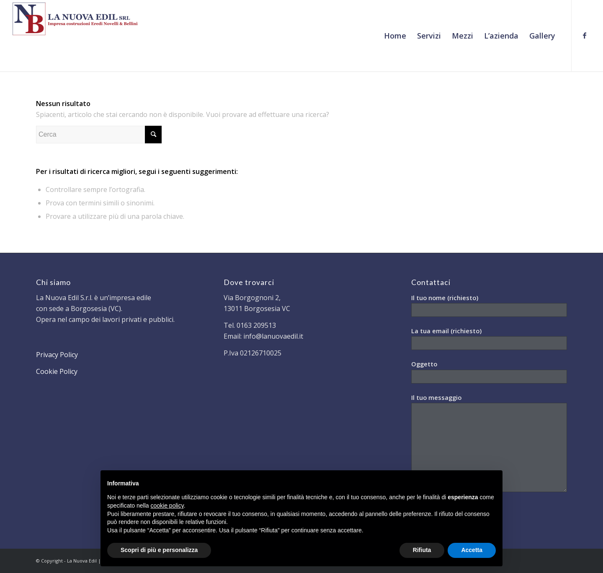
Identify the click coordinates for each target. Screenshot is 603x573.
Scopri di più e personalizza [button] (159, 550)
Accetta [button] (471, 550)
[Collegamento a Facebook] (584, 35)
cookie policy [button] (167, 505)
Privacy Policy (57, 354)
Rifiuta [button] (422, 550)
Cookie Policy (56, 371)
